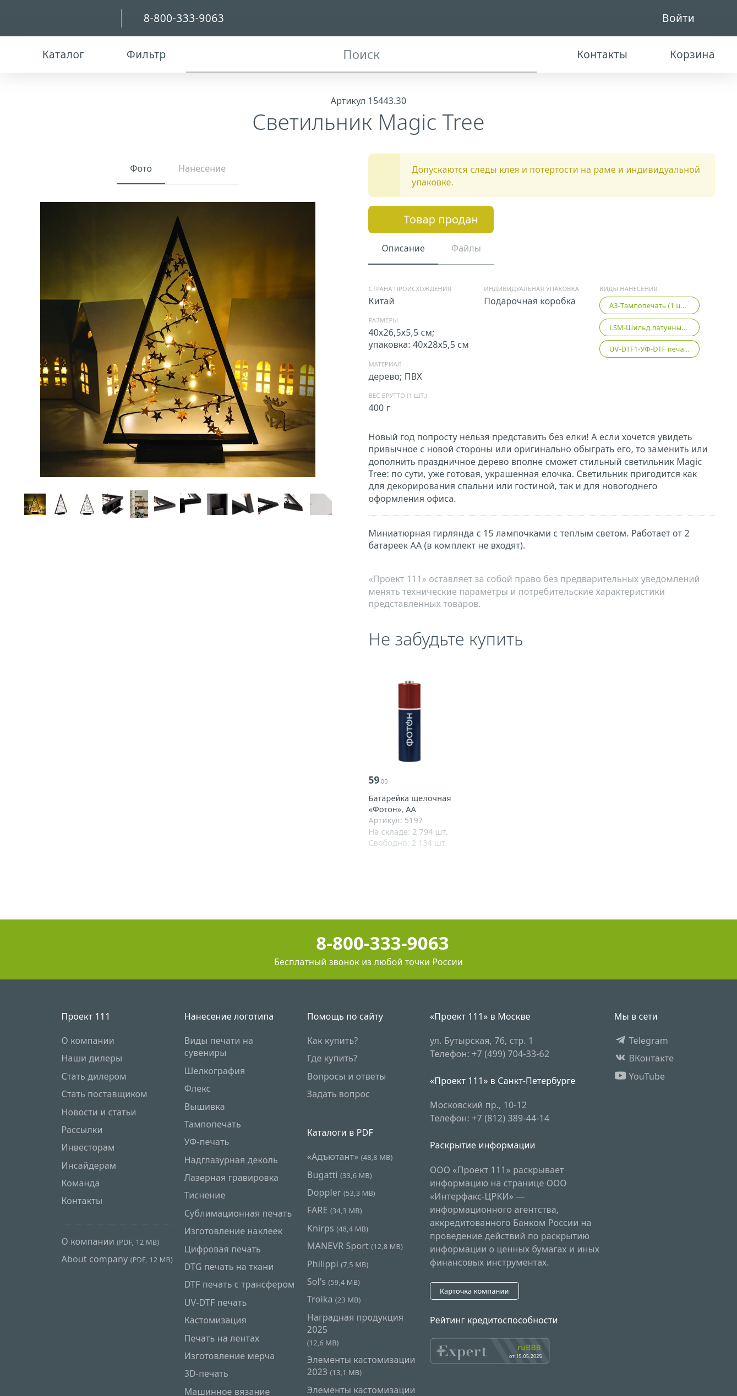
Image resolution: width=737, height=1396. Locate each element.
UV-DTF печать (215, 1302)
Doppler (341, 1192)
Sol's (333, 1281)
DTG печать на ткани (229, 1267)
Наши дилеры (92, 1059)
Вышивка (204, 1107)
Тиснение (205, 1196)
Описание (402, 248)
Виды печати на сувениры (218, 1046)
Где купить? (332, 1059)
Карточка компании (474, 1291)
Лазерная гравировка (231, 1177)
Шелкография (214, 1071)
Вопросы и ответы (346, 1076)
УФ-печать (207, 1142)
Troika (334, 1300)
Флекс (197, 1089)
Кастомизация (215, 1321)
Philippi (338, 1264)
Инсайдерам (89, 1165)
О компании (88, 1040)
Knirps (337, 1228)
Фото (141, 168)
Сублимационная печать (238, 1213)
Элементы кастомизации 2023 (361, 1366)
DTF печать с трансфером (239, 1285)
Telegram (641, 1040)
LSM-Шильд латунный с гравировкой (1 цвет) (654, 327)
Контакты (82, 1201)
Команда (81, 1183)
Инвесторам (88, 1148)
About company (117, 1259)
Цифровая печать (222, 1249)
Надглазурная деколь (231, 1160)
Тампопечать (212, 1124)
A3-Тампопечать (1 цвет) (651, 305)
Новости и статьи (99, 1112)
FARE (334, 1211)
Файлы (466, 248)
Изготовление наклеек (233, 1231)
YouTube (639, 1076)
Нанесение (202, 168)
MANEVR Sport (355, 1246)
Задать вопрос (338, 1094)
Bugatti (339, 1175)
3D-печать (206, 1374)
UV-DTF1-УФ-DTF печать (650, 349)
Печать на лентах (222, 1338)
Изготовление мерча (229, 1356)
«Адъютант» (350, 1157)
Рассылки (82, 1130)
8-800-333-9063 (368, 942)
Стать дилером (94, 1076)
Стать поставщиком (105, 1094)
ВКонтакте (644, 1059)
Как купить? (332, 1040)
